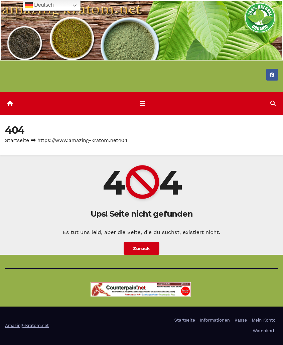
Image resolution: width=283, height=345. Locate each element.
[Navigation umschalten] (142, 103)
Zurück (141, 248)
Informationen (215, 320)
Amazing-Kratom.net (27, 325)
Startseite (17, 140)
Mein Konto (263, 320)
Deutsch (39, 5)
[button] (273, 103)
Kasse (241, 320)
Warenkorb (264, 330)
